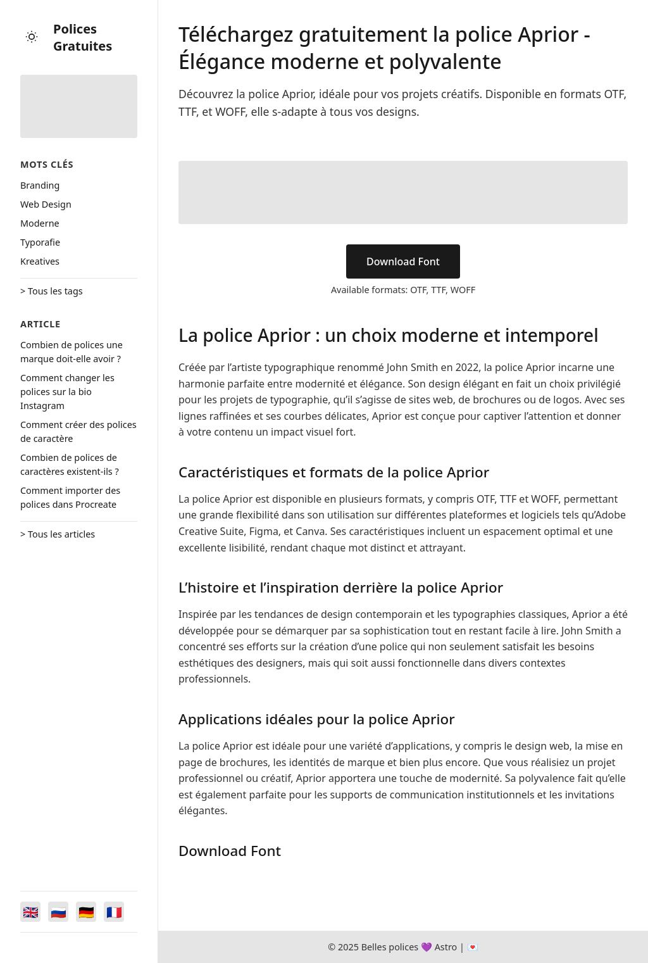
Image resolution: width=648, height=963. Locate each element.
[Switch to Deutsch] (86, 912)
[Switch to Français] (114, 912)
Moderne (39, 223)
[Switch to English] (30, 912)
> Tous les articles (57, 534)
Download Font (403, 261)
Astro (446, 947)
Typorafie (40, 242)
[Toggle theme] (31, 37)
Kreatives (39, 261)
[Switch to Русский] (58, 912)
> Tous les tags (51, 291)
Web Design (46, 204)
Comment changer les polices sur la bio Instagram (67, 392)
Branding (39, 185)
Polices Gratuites (82, 37)
